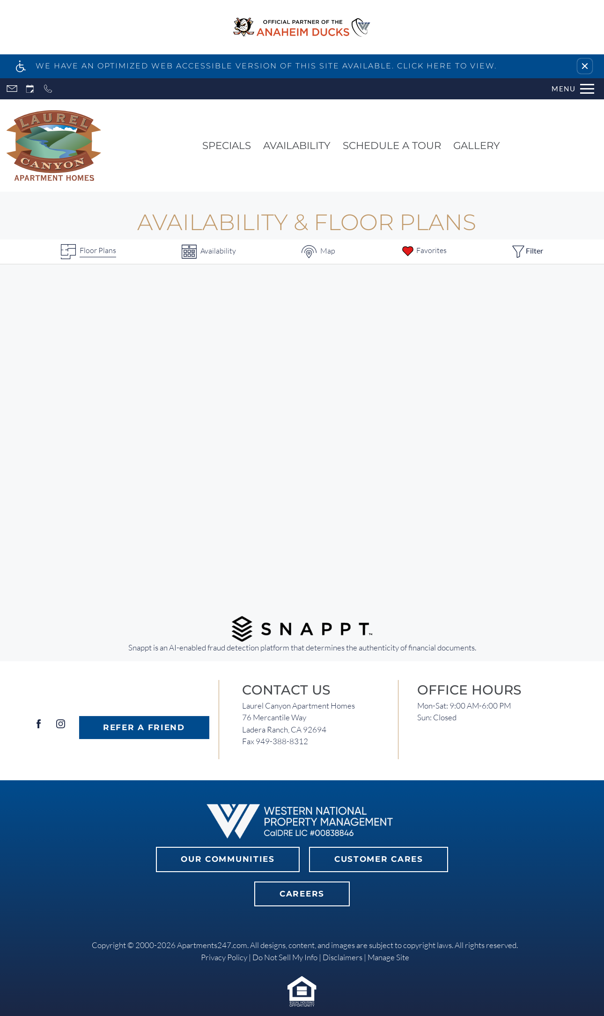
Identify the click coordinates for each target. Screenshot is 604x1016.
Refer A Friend (144, 727)
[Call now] (48, 89)
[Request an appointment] (30, 89)
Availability (297, 145)
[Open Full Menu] (572, 89)
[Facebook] (38, 727)
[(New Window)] (302, 628)
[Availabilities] (209, 251)
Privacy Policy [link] (224, 957)
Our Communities (228, 859)
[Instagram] (60, 727)
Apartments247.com (212, 945)
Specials (226, 145)
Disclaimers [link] (342, 957)
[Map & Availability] (318, 251)
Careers (302, 893)
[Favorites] (423, 251)
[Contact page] (12, 89)
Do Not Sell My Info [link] (284, 957)
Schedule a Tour (392, 145)
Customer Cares (378, 859)
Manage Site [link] (388, 957)
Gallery (476, 145)
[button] (584, 66)
